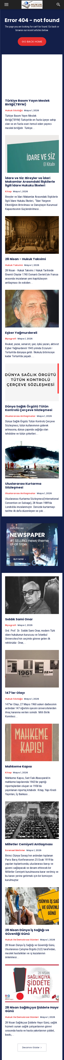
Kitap (8, 191)
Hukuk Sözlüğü (14, 110)
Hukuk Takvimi (14, 265)
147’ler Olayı (15, 693)
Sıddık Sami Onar (19, 619)
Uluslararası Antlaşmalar (20, 416)
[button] (6, 4)
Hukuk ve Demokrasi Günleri (22, 939)
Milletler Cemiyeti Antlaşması (29, 844)
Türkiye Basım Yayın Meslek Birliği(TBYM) (27, 102)
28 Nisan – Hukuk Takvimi (25, 259)
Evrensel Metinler (15, 850)
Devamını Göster (32, 1047)
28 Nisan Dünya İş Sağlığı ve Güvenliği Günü (27, 932)
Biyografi (10, 338)
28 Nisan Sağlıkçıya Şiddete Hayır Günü (32, 1009)
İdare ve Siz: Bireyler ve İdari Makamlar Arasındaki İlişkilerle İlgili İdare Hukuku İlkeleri (30, 181)
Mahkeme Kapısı (18, 766)
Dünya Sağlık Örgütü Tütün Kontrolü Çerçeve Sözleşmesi (28, 408)
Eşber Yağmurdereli (21, 333)
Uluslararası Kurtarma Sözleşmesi (23, 485)
